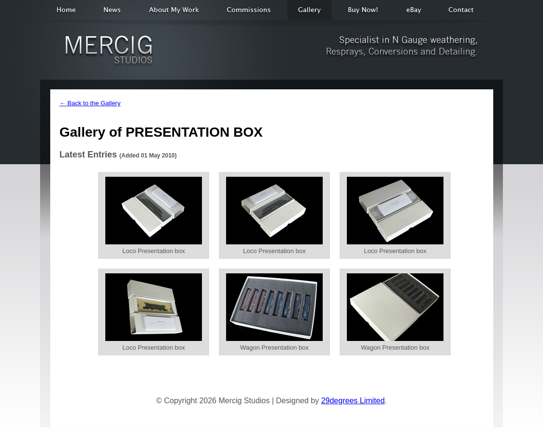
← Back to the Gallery (89, 103)
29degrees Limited (353, 401)
